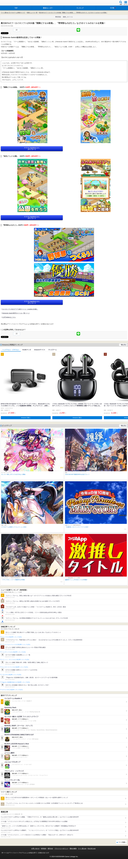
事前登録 (58, 17)
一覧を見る (123, 345)
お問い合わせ (35, 848)
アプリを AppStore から (32, 148)
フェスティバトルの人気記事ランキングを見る (14, 652)
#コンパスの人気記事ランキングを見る (12, 637)
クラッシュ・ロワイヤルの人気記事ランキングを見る (15, 659)
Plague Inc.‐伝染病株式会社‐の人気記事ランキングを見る (16, 682)
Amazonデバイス (39, 349)
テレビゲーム (52, 349)
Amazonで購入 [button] (25, 417)
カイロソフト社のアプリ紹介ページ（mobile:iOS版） (20, 309)
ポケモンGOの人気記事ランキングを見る (12, 689)
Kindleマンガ (26, 349)
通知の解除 (73, 848)
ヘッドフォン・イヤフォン (10, 349)
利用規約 (43, 848)
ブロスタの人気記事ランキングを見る (11, 674)
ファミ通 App (7, 3)
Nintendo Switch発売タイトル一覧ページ (16, 313)
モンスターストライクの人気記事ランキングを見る (15, 667)
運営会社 (50, 848)
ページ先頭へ (122, 842)
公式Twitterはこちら (9, 317)
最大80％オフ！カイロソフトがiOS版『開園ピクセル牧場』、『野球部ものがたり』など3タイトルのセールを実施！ (73, 12)
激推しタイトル (68, 17)
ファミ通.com (82, 848)
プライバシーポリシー (61, 848)
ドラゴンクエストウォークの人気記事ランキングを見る (16, 644)
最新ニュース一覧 (32, 12)
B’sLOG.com (92, 848)
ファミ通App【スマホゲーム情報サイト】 (13, 12)
